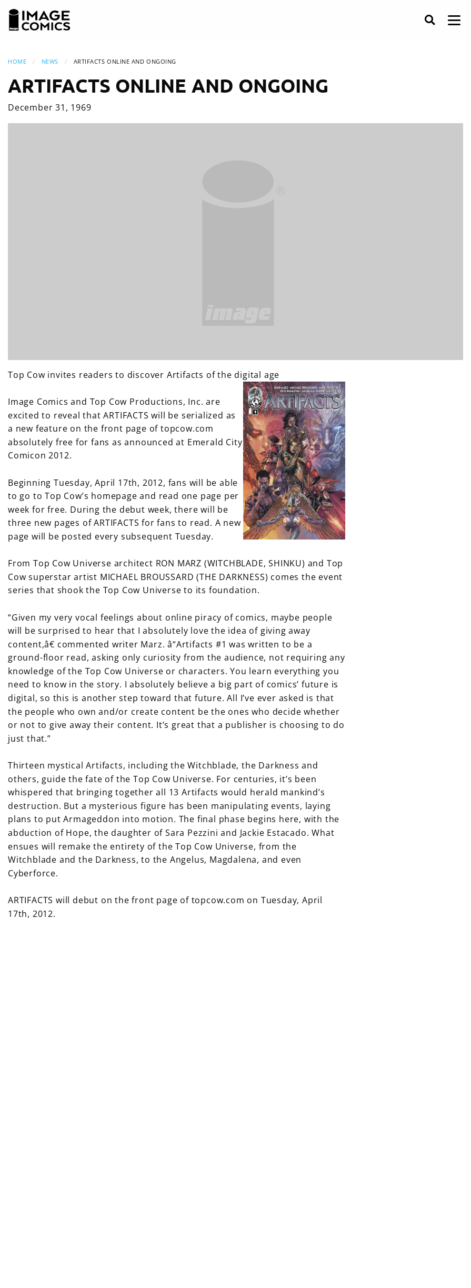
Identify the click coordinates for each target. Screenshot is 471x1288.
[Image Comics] (39, 20)
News (50, 61)
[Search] (430, 20)
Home (17, 61)
